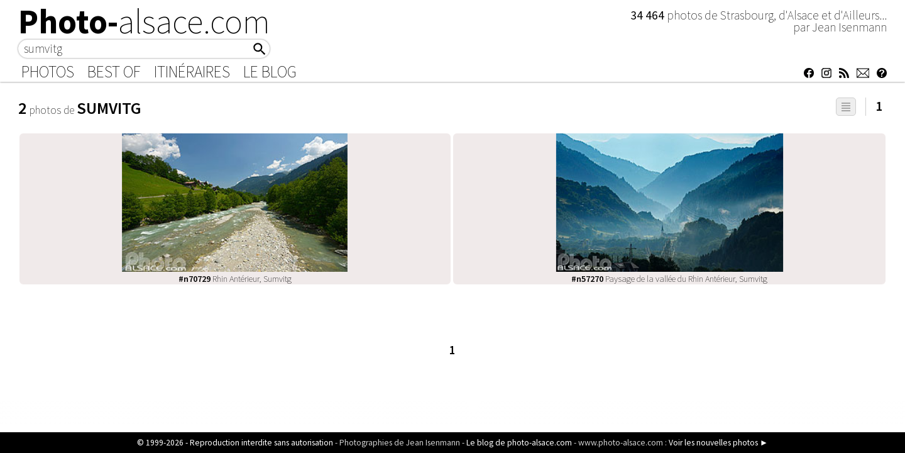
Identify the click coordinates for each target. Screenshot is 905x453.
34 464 (648, 15)
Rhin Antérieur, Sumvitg (235, 278)
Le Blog (270, 72)
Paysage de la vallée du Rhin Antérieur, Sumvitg (669, 278)
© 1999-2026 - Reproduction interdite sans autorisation (235, 442)
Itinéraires (192, 72)
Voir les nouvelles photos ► (718, 442)
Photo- (144, 21)
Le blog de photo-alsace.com (519, 442)
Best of (114, 72)
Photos (47, 72)
